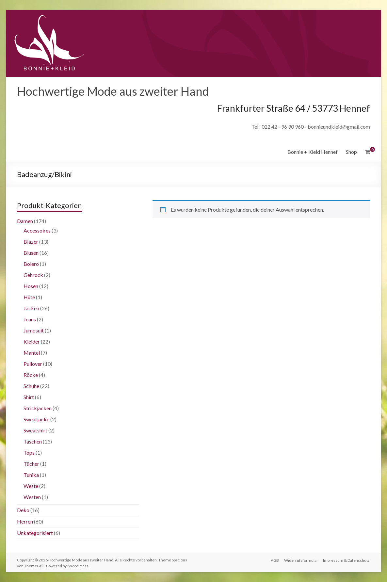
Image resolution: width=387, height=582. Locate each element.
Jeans (30, 319)
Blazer (31, 241)
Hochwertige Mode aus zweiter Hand (113, 91)
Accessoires (37, 230)
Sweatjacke (36, 419)
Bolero (31, 264)
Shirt (29, 397)
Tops (29, 452)
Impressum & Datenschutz (346, 560)
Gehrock (33, 275)
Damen (25, 221)
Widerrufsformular (301, 560)
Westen (32, 497)
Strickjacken (38, 408)
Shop (351, 152)
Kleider (32, 341)
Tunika (31, 475)
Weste (31, 486)
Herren (25, 521)
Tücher (31, 464)
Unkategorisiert (35, 533)
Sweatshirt (35, 430)
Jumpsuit (34, 330)
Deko (23, 510)
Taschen (33, 441)
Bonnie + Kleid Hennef (312, 152)
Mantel (32, 352)
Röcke (31, 375)
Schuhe (31, 386)
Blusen (31, 253)
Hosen (31, 286)
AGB (275, 560)
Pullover (33, 364)
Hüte (29, 297)
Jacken (31, 308)
